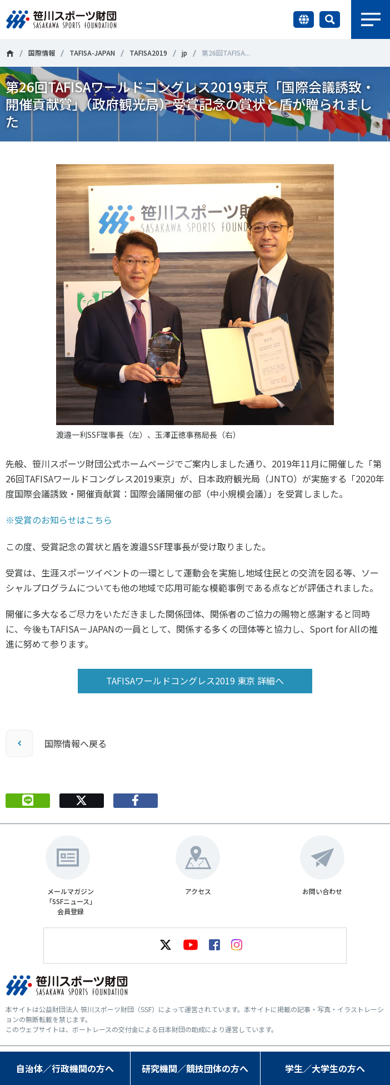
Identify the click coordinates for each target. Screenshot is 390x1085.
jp (184, 52)
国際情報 (41, 52)
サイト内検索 (329, 19)
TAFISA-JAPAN (92, 52)
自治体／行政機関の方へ (65, 1068)
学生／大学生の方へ (325, 1068)
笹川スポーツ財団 (10, 53)
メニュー (370, 19)
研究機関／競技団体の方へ (195, 1068)
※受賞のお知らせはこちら (59, 519)
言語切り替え (303, 19)
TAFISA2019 (148, 52)
